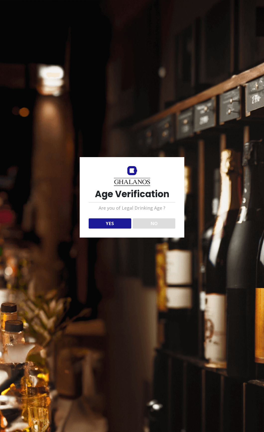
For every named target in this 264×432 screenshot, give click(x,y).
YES (110, 223)
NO (154, 223)
